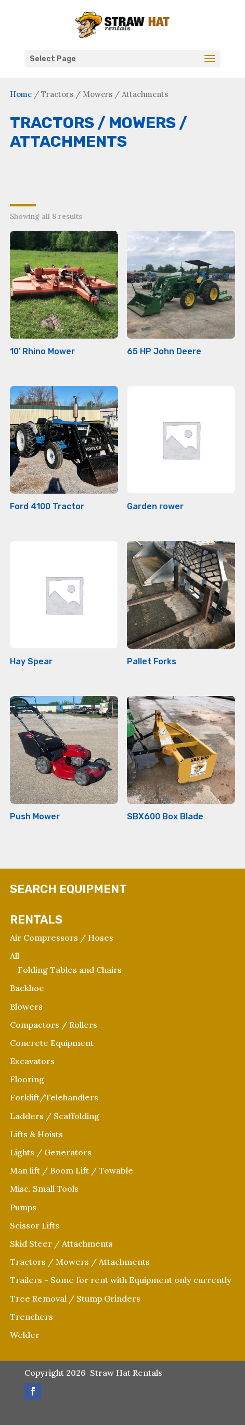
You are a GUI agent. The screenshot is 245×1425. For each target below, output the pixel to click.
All (14, 956)
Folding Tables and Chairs (70, 970)
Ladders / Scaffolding (54, 1116)
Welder (25, 1335)
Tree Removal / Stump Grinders (75, 1298)
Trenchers (31, 1316)
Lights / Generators (51, 1152)
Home (21, 94)
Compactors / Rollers (53, 1024)
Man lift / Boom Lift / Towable (71, 1170)
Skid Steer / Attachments (61, 1243)
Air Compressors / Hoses (61, 937)
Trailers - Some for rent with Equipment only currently (120, 1280)
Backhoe (27, 988)
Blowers (26, 1006)
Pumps (23, 1207)
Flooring (27, 1079)
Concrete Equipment (52, 1043)
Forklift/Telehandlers (54, 1097)
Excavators (32, 1061)
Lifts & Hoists (36, 1134)
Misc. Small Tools (44, 1188)
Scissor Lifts (34, 1225)
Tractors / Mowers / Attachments (80, 1261)
